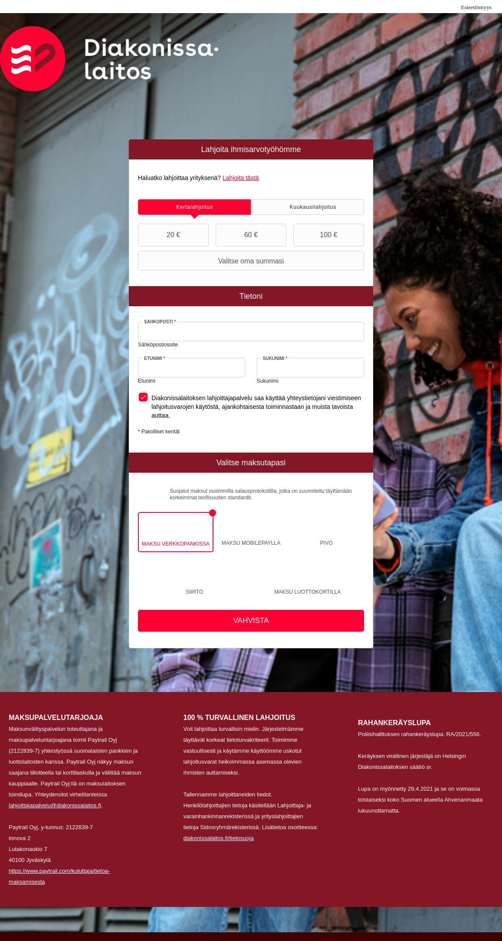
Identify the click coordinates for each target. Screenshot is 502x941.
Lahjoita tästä (241, 177)
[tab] (194, 207)
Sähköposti (160, 321)
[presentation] (194, 207)
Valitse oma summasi (212, 260)
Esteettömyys (476, 7)
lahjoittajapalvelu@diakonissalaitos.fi (55, 805)
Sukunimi (275, 358)
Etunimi (154, 358)
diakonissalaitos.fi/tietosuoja (218, 838)
